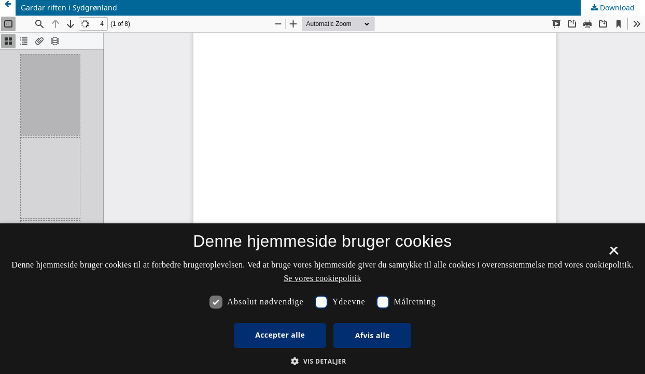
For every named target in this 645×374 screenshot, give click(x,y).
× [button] (614, 254)
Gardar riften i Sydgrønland (69, 7)
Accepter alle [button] (280, 335)
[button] (322, 361)
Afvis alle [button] (372, 335)
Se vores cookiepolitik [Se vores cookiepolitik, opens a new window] (322, 278)
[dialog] (322, 298)
